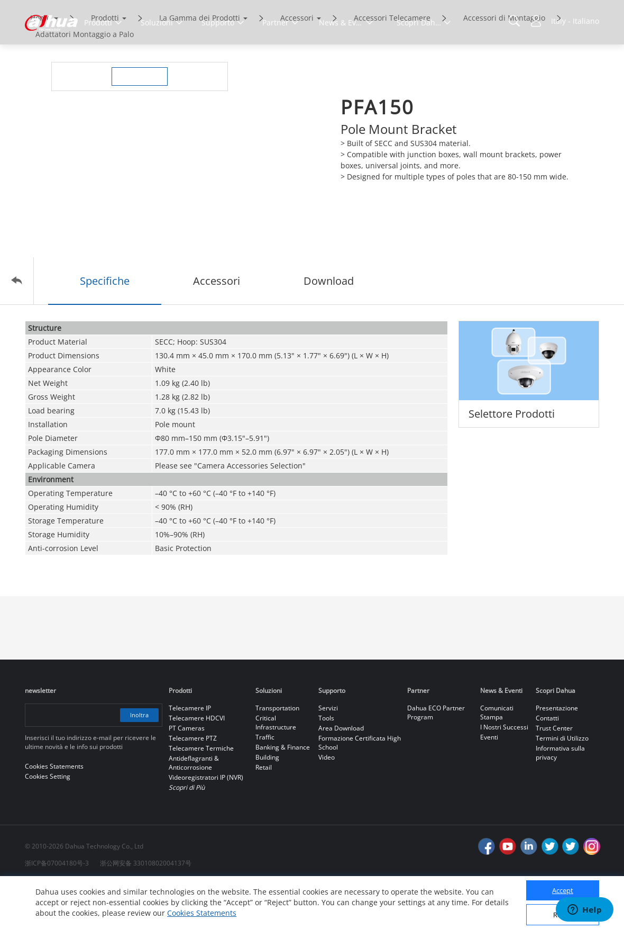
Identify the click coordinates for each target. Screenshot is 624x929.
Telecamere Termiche (201, 792)
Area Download (341, 772)
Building (267, 801)
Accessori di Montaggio (504, 62)
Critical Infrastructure (275, 767)
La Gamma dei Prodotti (199, 62)
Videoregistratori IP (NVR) (206, 821)
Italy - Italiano (575, 21)
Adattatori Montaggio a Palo (84, 79)
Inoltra (136, 759)
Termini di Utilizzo (562, 782)
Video (326, 801)
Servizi (328, 752)
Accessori (297, 62)
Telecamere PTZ (193, 782)
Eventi (489, 781)
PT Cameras (187, 772)
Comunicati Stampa (496, 757)
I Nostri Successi (504, 771)
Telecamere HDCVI (197, 762)
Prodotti (105, 62)
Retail (263, 811)
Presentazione (557, 752)
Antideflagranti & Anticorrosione (194, 807)
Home (40, 62)
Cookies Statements (201, 913)
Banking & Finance (282, 791)
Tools (326, 762)
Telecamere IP (190, 752)
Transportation (277, 752)
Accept (562, 890)
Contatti (547, 762)
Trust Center (554, 772)
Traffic (264, 781)
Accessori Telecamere (392, 62)
